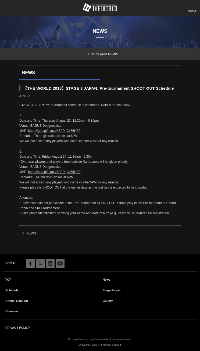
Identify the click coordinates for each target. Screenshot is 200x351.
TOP (8, 279)
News (106, 279)
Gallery (108, 300)
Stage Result (112, 290)
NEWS (31, 233)
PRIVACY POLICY (17, 327)
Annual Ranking (16, 300)
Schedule (12, 290)
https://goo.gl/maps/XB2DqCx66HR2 (54, 131)
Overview (12, 311)
